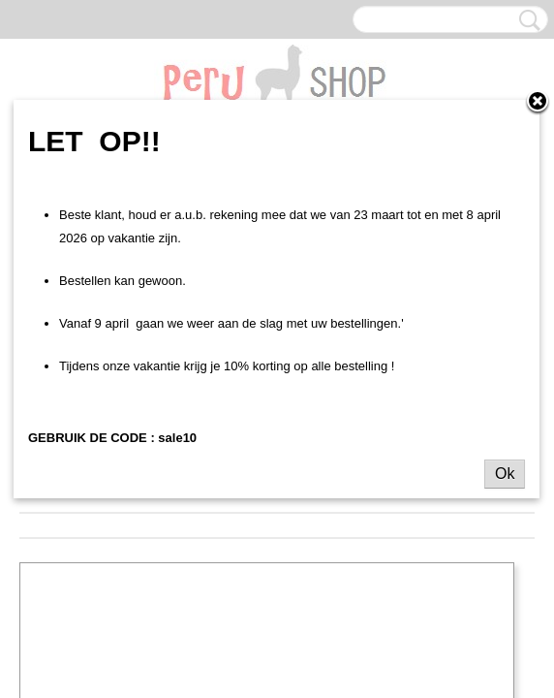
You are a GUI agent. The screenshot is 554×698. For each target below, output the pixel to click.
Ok (504, 473)
